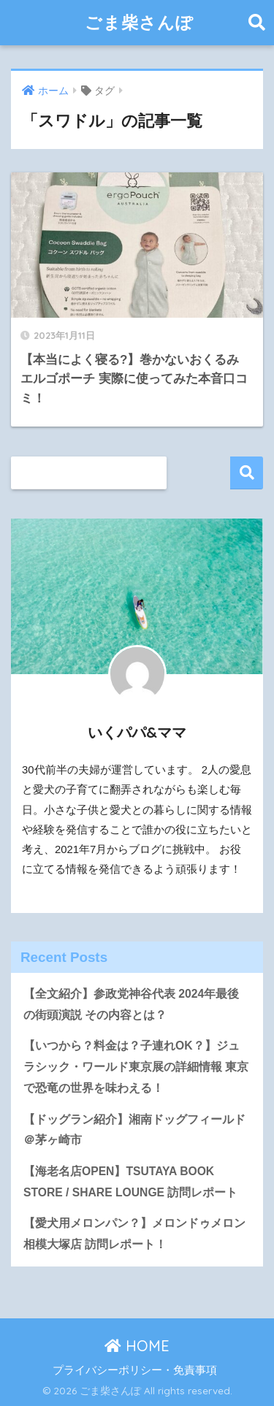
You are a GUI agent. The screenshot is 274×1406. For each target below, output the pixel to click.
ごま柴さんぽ (139, 22)
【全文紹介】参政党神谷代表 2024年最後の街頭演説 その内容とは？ (131, 1004)
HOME (137, 1346)
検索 (246, 472)
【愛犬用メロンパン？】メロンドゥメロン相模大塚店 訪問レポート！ (134, 1233)
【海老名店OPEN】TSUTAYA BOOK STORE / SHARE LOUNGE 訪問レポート (130, 1182)
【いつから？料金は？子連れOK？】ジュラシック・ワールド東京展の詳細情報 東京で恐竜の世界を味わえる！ (135, 1066)
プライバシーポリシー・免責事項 (135, 1370)
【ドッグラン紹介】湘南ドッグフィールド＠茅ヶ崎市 (134, 1130)
